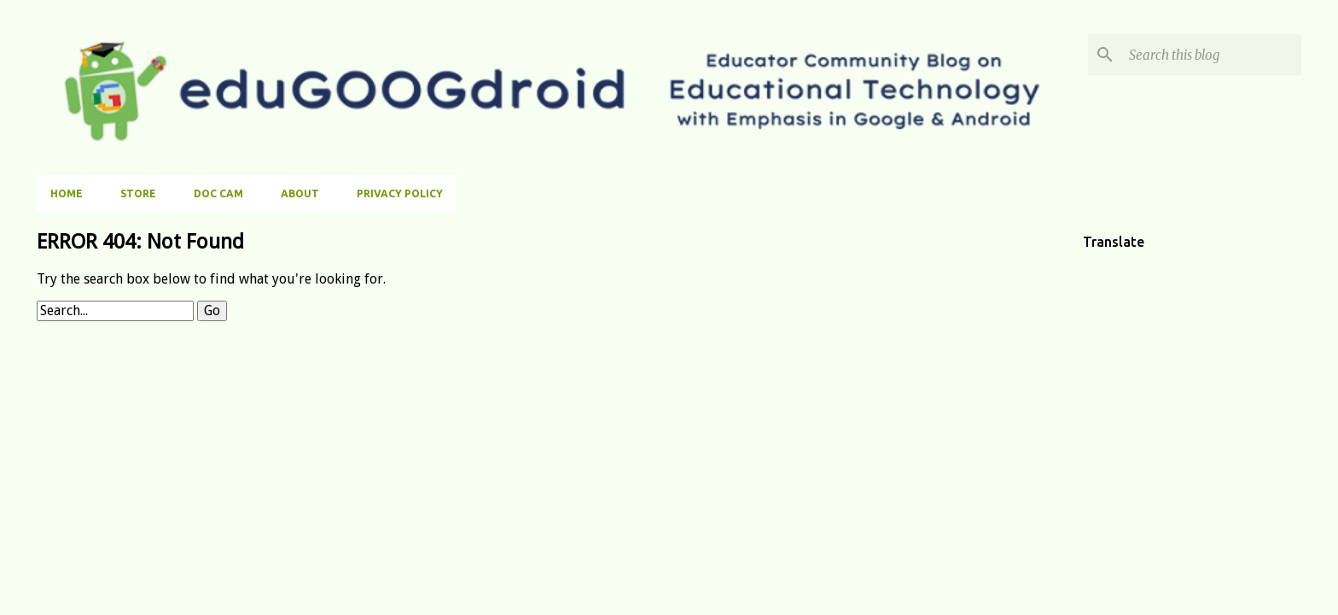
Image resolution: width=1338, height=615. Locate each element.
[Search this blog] (1211, 54)
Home (66, 193)
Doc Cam (218, 193)
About (300, 193)
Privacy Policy (400, 193)
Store (138, 193)
